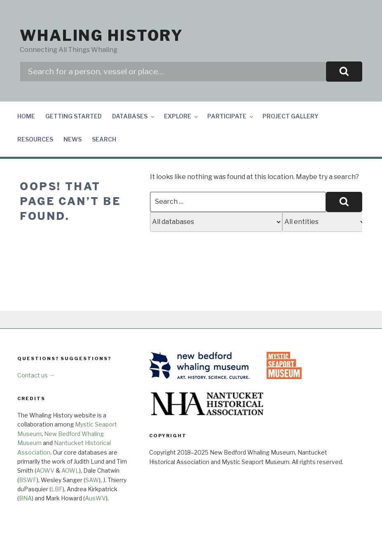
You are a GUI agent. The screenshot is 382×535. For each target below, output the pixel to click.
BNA (25, 498)
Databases (133, 116)
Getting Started (73, 116)
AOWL (70, 470)
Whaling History (101, 35)
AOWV (45, 470)
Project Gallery (290, 116)
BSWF (28, 479)
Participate (230, 116)
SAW (92, 479)
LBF (57, 489)
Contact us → (36, 375)
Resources (35, 139)
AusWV (95, 498)
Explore (181, 116)
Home (26, 116)
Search (104, 139)
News (72, 139)
